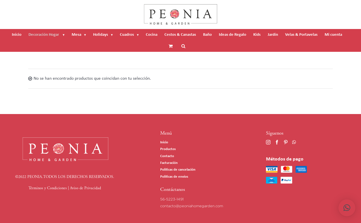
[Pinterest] (285, 142)
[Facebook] (277, 142)
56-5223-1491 (172, 199)
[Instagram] (268, 142)
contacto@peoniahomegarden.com (191, 206)
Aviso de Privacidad (85, 188)
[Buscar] (183, 46)
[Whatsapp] (294, 142)
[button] (346, 207)
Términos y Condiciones (47, 188)
